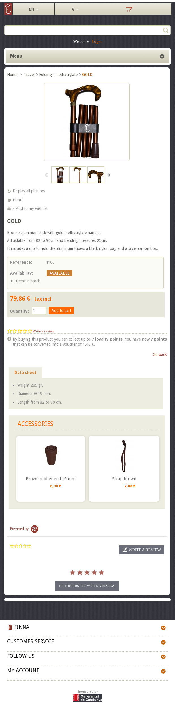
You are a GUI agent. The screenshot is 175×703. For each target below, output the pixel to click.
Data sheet (25, 372)
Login (97, 41)
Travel (29, 74)
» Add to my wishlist (30, 208)
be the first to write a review (87, 586)
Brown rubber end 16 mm (51, 478)
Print (17, 200)
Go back (160, 354)
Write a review (43, 331)
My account (23, 670)
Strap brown (124, 478)
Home (12, 74)
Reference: (21, 262)
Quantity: (19, 311)
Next (108, 174)
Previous (46, 174)
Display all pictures (29, 191)
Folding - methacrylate (58, 74)
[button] (141, 549)
